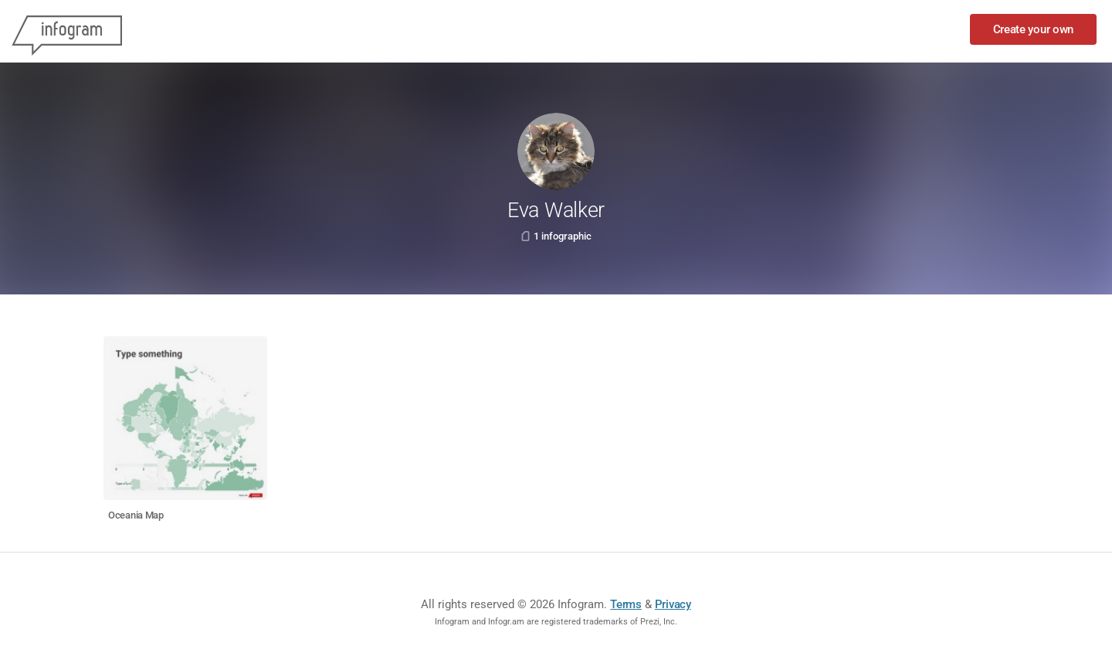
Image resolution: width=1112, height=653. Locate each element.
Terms (626, 604)
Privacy (673, 604)
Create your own (1033, 29)
